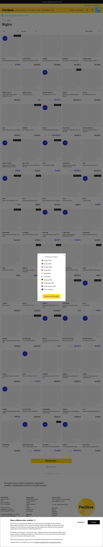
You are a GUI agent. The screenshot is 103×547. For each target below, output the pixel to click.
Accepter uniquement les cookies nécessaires (47, 542)
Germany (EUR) (46, 280)
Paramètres (81, 522)
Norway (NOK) (46, 263)
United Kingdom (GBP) (48, 286)
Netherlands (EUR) (47, 283)
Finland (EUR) (46, 270)
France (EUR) (46, 276)
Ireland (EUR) (46, 273)
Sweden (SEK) (46, 260)
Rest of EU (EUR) (47, 289)
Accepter (93, 522)
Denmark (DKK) (46, 267)
